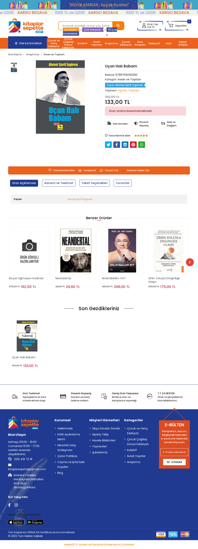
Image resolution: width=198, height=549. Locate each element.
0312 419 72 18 (20, 459)
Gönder (174, 462)
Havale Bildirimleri (103, 441)
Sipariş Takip (100, 435)
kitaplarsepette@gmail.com (27, 467)
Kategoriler (133, 420)
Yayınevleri (99, 447)
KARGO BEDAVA (37, 12)
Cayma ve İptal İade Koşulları (71, 464)
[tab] (24, 183)
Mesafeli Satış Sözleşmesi (66, 447)
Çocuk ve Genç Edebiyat (137, 431)
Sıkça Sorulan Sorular (106, 429)
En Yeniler (71, 29)
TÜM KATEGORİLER (28, 43)
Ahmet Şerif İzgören (80, 199)
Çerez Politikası (67, 456)
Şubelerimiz (100, 453)
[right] (189, 262)
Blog (60, 473)
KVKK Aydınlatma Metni (68, 437)
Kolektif (132, 450)
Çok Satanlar (92, 29)
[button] (177, 26)
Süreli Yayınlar (136, 456)
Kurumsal (63, 420)
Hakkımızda (65, 429)
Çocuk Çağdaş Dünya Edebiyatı (138, 441)
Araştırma (133, 462)
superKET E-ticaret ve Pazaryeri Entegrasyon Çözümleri (99, 545)
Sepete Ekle (29, 294)
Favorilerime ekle (117, 135)
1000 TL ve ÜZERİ (74, 12)
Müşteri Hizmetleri (104, 420)
